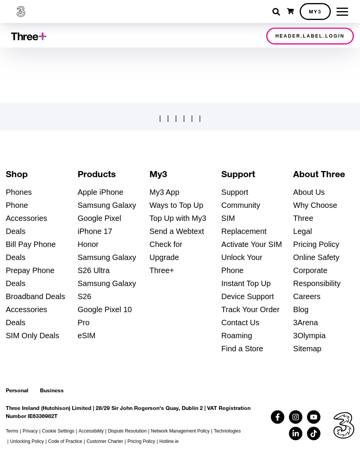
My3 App (164, 192)
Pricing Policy (316, 244)
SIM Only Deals (32, 335)
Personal (17, 390)
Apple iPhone (100, 192)
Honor (88, 244)
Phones (19, 192)
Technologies (227, 431)
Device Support (247, 296)
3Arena (305, 322)
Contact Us (240, 322)
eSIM (87, 335)
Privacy (30, 431)
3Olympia (309, 335)
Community (240, 205)
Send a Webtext (176, 231)
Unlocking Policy (27, 441)
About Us (309, 192)
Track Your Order (250, 309)
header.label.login (310, 36)
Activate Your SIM (251, 244)
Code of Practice (65, 441)
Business (52, 390)
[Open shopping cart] (290, 11)
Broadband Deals (35, 296)
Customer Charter (104, 441)
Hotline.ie (169, 441)
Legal (302, 231)
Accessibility (90, 431)
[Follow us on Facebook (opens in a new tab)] (277, 417)
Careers (306, 296)
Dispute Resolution (127, 431)
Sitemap (307, 348)
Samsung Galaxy (107, 205)
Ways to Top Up (176, 205)
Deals (15, 231)
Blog (301, 309)
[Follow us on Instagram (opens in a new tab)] (295, 417)
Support (234, 192)
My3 (315, 11)
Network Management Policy (180, 431)
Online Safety (316, 257)
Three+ (161, 270)
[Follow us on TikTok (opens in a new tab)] (313, 433)
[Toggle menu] (342, 12)
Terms (12, 431)
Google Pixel (99, 218)
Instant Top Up (246, 283)
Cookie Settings (58, 431)
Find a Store (242, 348)
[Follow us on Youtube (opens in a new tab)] (313, 417)
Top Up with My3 (177, 218)
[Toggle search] (276, 11)
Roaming (236, 335)
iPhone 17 (95, 231)
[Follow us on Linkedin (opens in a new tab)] (295, 433)
